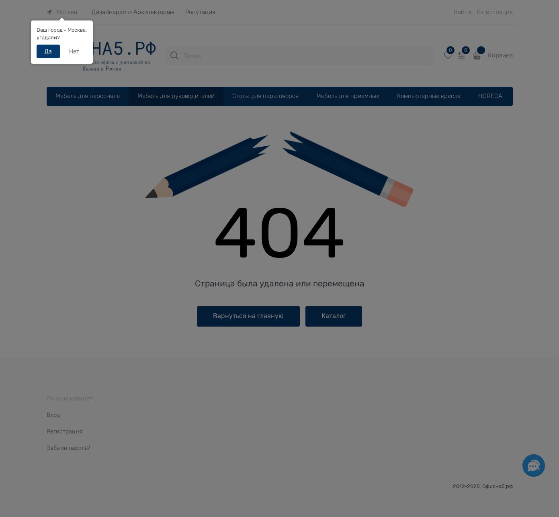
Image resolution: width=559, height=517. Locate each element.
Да (48, 51)
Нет (74, 51)
